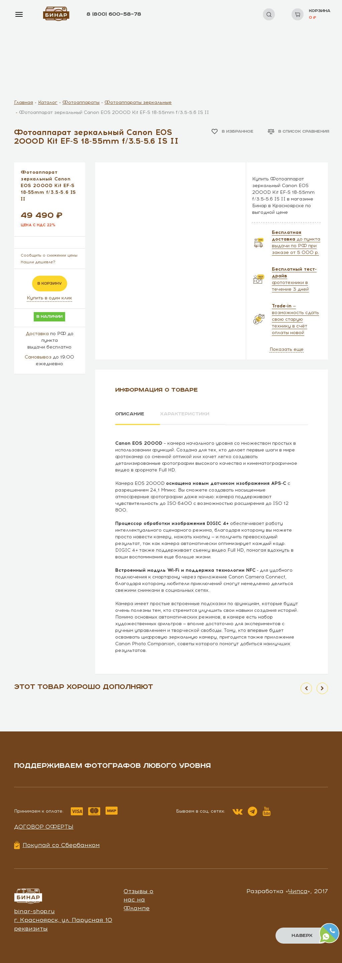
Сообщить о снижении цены (49, 255)
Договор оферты (43, 826)
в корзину (49, 283)
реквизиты (31, 928)
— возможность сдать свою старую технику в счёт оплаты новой (295, 319)
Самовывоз (38, 357)
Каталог (47, 102)
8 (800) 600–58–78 (114, 14)
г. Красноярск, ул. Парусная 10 (63, 920)
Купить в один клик (49, 298)
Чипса (298, 891)
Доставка (37, 333)
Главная (23, 102)
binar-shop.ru (34, 911)
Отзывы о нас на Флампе (138, 899)
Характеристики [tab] (184, 414)
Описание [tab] (129, 414)
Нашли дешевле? (38, 262)
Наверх (302, 935)
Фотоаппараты (81, 102)
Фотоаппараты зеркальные (138, 102)
